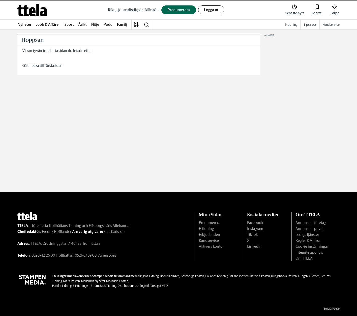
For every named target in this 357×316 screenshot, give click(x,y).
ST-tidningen (81, 286)
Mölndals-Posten (117, 281)
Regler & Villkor (308, 240)
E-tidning (206, 228)
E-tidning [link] (291, 25)
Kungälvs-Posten (309, 276)
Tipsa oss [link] (310, 25)
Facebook (255, 222)
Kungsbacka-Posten (284, 276)
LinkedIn (254, 246)
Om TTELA (304, 258)
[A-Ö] (136, 24)
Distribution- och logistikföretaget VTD (143, 286)
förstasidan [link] (53, 65)
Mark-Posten (71, 281)
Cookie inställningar (312, 246)
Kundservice (209, 240)
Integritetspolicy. (309, 252)
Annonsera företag (311, 222)
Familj (122, 24)
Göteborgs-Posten (192, 276)
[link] (32, 10)
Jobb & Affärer (48, 24)
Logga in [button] (211, 9)
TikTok (252, 234)
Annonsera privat (310, 228)
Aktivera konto (211, 246)
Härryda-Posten (260, 276)
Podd (108, 24)
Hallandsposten (239, 276)
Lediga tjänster (307, 234)
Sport (69, 24)
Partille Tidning (62, 286)
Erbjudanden (209, 234)
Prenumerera (209, 222)
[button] (146, 24)
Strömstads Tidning (103, 286)
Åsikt (82, 24)
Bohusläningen (169, 276)
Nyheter (24, 24)
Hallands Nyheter (216, 276)
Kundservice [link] (331, 25)
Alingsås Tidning (148, 276)
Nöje (95, 24)
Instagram (255, 228)
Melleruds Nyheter (93, 281)
